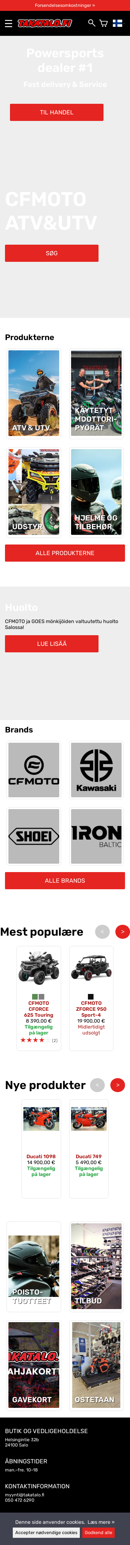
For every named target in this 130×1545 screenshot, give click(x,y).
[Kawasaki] (96, 770)
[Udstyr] (33, 533)
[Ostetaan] (96, 1406)
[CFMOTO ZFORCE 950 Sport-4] (91, 998)
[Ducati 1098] (41, 1149)
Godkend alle (98, 1532)
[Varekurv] (103, 23)
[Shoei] (33, 836)
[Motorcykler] (96, 434)
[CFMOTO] (33, 770)
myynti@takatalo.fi (24, 1495)
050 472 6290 (19, 1500)
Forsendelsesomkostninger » (65, 5)
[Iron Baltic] (96, 836)
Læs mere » (101, 1522)
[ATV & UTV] (33, 434)
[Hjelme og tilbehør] (96, 533)
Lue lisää (52, 643)
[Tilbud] (96, 1307)
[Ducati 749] (89, 1149)
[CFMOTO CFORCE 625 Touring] (39, 998)
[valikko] (8, 23)
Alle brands (65, 880)
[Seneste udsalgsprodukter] (33, 1307)
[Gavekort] (33, 1406)
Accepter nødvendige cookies (46, 1532)
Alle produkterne (65, 553)
